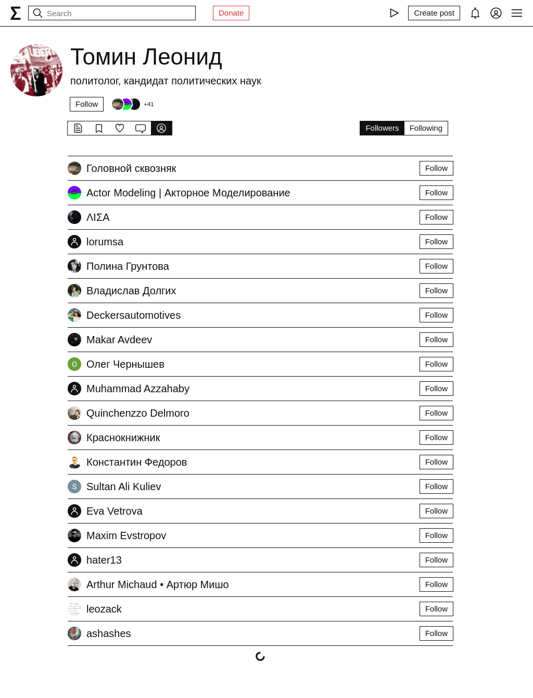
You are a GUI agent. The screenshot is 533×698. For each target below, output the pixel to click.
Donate (231, 12)
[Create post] (434, 13)
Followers (382, 127)
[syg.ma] (15, 13)
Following (426, 127)
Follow (86, 103)
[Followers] (132, 104)
